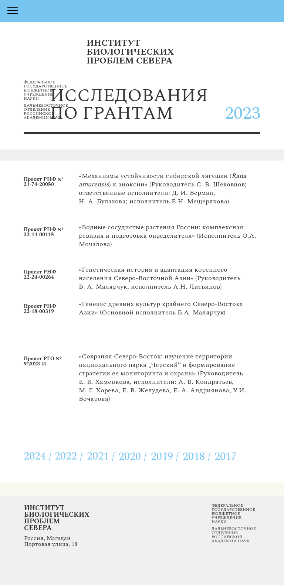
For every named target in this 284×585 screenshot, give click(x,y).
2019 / (165, 456)
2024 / (38, 456)
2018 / (197, 456)
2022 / (69, 456)
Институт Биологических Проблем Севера (56, 518)
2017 (225, 456)
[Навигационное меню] (12, 11)
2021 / (101, 456)
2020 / (133, 456)
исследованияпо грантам (129, 104)
